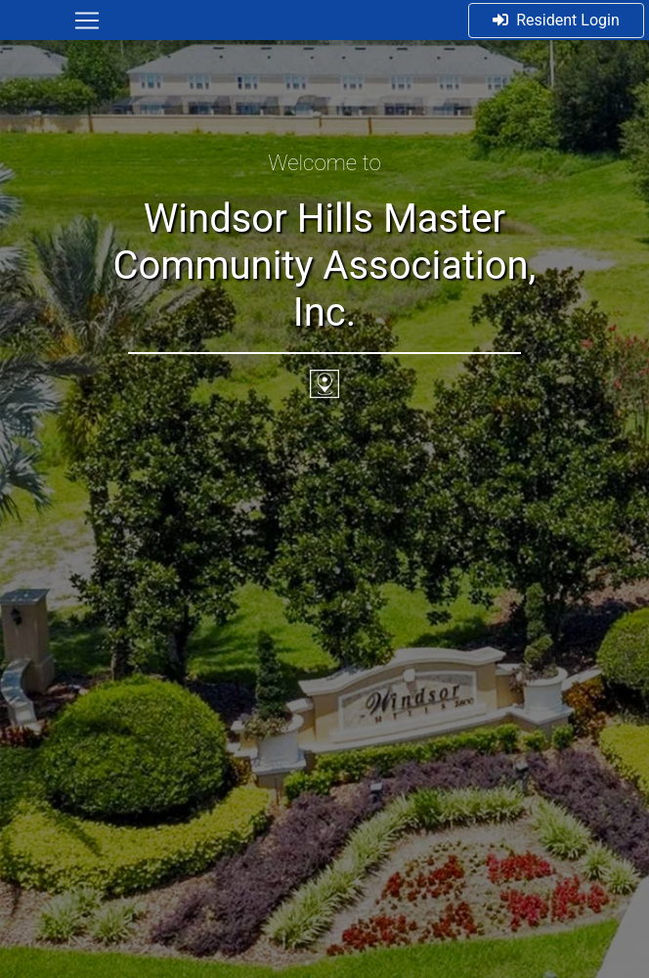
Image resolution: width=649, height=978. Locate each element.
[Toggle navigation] (87, 20)
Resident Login (556, 20)
